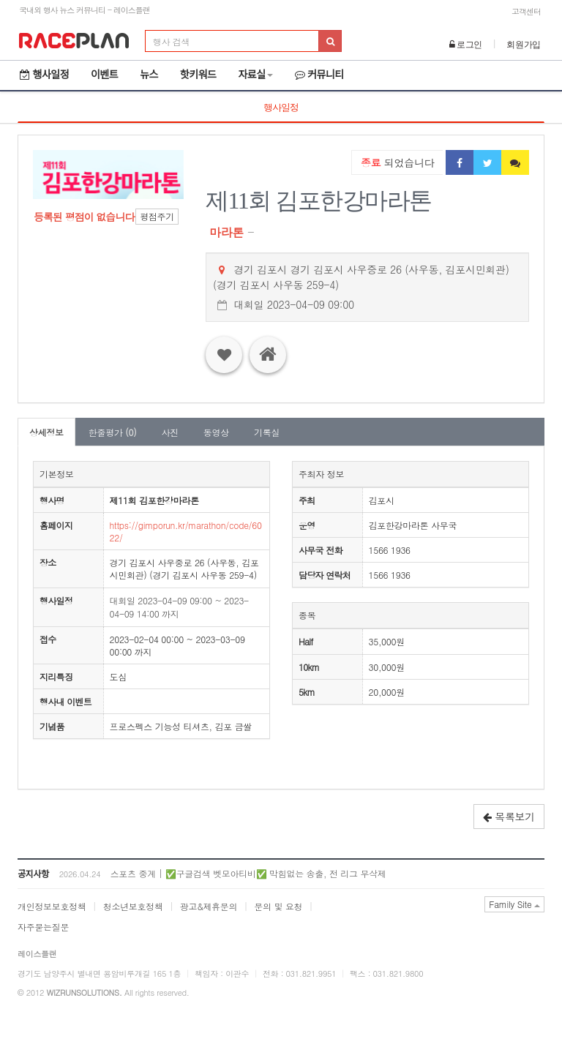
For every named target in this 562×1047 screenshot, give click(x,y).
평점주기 (157, 216)
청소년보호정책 (133, 906)
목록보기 (509, 816)
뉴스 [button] (149, 75)
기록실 (267, 432)
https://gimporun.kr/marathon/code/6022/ (186, 531)
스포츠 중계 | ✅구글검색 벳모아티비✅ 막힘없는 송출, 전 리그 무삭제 (248, 873)
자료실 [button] (255, 75)
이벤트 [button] (104, 75)
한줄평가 (113, 432)
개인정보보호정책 (52, 906)
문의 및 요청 (278, 906)
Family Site (514, 904)
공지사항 (33, 874)
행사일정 (44, 75)
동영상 (216, 432)
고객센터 (526, 11)
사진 (169, 432)
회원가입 (523, 45)
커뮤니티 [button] (319, 75)
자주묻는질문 (43, 926)
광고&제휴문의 (208, 906)
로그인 (466, 45)
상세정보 (46, 432)
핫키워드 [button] (198, 75)
